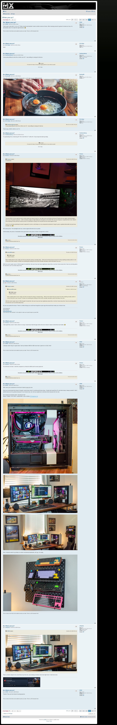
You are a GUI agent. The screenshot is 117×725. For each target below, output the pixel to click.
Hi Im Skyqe (81, 43)
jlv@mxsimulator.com (7, 311)
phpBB (45, 719)
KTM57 (80, 22)
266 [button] (93, 19)
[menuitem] (4, 11)
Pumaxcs (81, 153)
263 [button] (83, 19)
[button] (72, 20)
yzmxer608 (9, 252)
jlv (7, 240)
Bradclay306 (81, 74)
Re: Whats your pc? (9, 22)
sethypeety (81, 625)
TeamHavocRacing (83, 53)
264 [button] (86, 19)
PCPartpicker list (34, 396)
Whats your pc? (8, 17)
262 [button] (80, 19)
